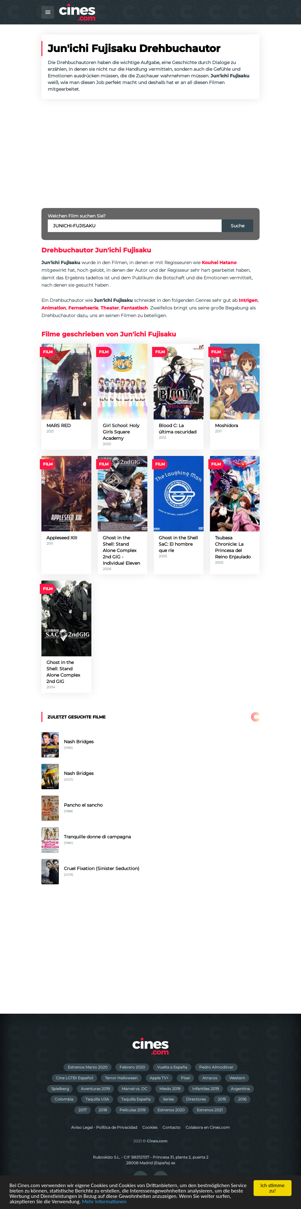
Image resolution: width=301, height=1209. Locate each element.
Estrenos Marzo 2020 (88, 1067)
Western (237, 1078)
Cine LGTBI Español (74, 1078)
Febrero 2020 (132, 1067)
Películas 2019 (132, 1110)
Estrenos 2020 (171, 1110)
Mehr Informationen (104, 1202)
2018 (103, 1110)
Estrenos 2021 (210, 1110)
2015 (222, 1099)
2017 (82, 1110)
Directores (196, 1099)
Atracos (209, 1078)
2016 (242, 1099)
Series (168, 1099)
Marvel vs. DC (134, 1088)
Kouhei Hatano (219, 262)
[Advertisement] (150, 153)
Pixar (185, 1078)
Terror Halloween (121, 1078)
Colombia (64, 1099)
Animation (53, 308)
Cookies (149, 1127)
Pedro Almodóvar (216, 1067)
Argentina (240, 1088)
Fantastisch (134, 308)
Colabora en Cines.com (208, 1127)
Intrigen (248, 300)
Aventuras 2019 (95, 1088)
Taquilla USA (97, 1099)
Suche (237, 226)
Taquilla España (135, 1099)
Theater (110, 308)
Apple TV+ (159, 1078)
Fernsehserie (83, 308)
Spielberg (60, 1088)
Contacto (172, 1127)
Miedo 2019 (169, 1088)
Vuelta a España (172, 1067)
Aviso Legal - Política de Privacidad (104, 1127)
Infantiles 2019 (205, 1088)
